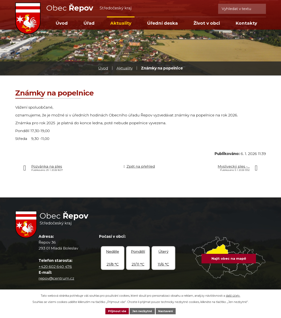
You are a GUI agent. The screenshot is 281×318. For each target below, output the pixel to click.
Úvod (103, 68)
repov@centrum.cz (56, 278)
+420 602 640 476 (55, 266)
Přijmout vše (116, 311)
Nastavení (166, 311)
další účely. (233, 295)
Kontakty (246, 23)
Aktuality (125, 68)
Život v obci (206, 23)
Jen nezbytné (142, 311)
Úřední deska (162, 23)
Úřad (89, 23)
